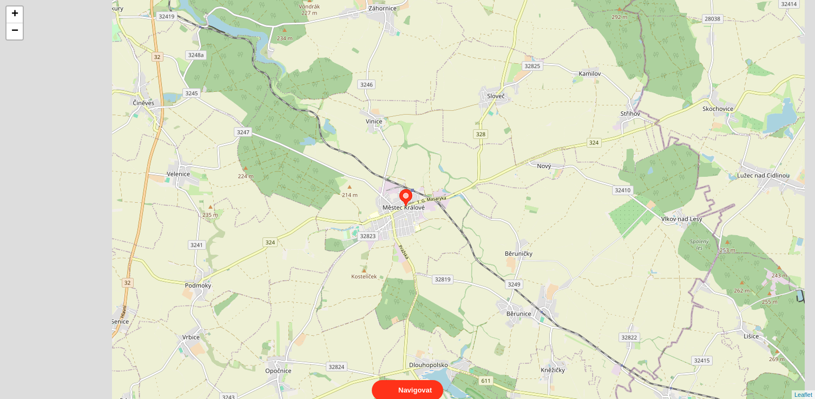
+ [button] (14, 14)
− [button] (14, 31)
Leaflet (803, 385)
